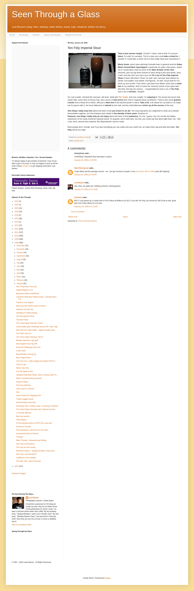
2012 (17, 229)
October (20, 252)
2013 (17, 225)
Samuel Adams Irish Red (26, 402)
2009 (17, 239)
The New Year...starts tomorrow (28, 461)
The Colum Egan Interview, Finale (29, 323)
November (21, 249)
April (19, 273)
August (20, 259)
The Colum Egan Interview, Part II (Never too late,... (36, 409)
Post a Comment (77, 212)
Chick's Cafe (21, 365)
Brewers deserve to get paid (27, 340)
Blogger (107, 578)
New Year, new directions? (26, 454)
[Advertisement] (29, 483)
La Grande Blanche (23, 413)
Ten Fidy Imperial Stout (25, 316)
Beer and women (23, 416)
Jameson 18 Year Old (24, 309)
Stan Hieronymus (81, 168)
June (19, 266)
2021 (17, 205)
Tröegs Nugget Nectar (25, 399)
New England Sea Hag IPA (26, 344)
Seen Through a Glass (56, 14)
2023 (17, 201)
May (18, 270)
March (19, 277)
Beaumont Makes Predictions (27, 293)
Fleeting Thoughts (19, 473)
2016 (17, 218)
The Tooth (123, 97)
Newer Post (72, 217)
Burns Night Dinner (23, 358)
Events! (36, 35)
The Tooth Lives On (23, 333)
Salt (17, 392)
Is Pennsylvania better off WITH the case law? (34, 423)
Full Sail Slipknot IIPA (24, 371)
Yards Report (21, 420)
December (21, 246)
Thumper (19, 437)
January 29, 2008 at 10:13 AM (85, 189)
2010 (17, 236)
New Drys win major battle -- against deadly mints (35, 330)
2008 (17, 243)
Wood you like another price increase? (31, 306)
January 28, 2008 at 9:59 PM (85, 160)
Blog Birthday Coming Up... (26, 354)
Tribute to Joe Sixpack (25, 302)
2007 (17, 466)
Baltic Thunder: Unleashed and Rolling (31, 440)
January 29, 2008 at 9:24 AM (85, 175)
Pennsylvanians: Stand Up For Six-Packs (32, 430)
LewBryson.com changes (26, 458)
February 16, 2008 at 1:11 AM (85, 207)
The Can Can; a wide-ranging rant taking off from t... (36, 361)
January (20, 283)
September (21, 256)
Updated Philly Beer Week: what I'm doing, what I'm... (37, 375)
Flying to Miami (22, 382)
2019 (17, 212)
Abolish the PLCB (73, 35)
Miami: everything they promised (29, 378)
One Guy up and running (25, 447)
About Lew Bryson (52, 35)
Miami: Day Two (22, 368)
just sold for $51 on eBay (145, 171)
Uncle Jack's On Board (25, 389)
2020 (17, 208)
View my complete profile (21, 525)
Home (12, 35)
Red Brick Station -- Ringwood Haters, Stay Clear (35, 451)
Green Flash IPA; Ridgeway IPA (28, 395)
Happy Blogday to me (24, 290)
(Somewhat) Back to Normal (27, 434)
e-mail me (26, 166)
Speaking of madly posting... (27, 313)
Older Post (177, 217)
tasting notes (78, 141)
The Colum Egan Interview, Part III (29, 337)
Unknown (78, 197)
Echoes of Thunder (23, 427)
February (20, 280)
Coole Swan (21, 351)
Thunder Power (22, 320)
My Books (23, 35)
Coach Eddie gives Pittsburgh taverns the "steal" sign (37, 327)
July (18, 263)
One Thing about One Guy (26, 287)
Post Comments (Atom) (87, 221)
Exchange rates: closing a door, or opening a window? (37, 406)
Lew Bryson (79, 183)
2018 (17, 215)
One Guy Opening (23, 385)
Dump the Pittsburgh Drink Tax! (28, 347)
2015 (17, 222)
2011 (17, 232)
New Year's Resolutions (25, 444)
